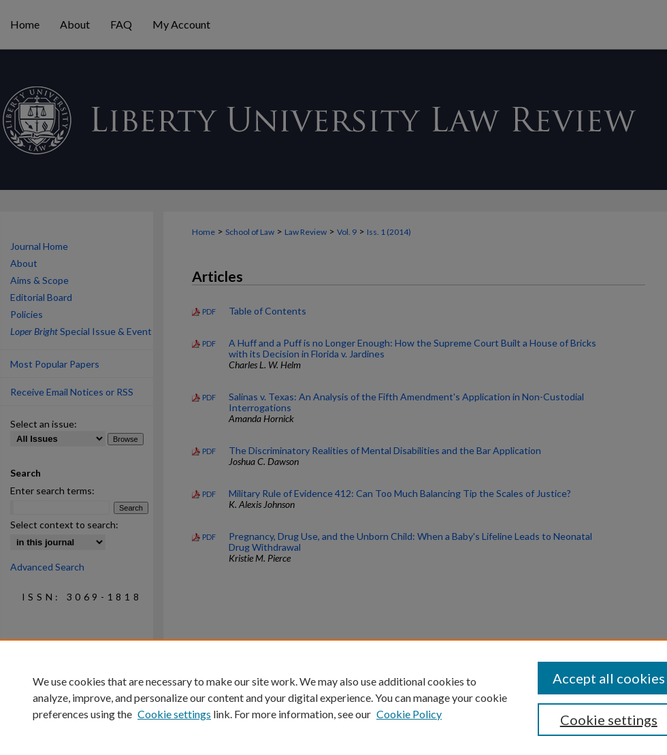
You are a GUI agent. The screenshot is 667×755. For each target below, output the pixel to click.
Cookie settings (174, 713)
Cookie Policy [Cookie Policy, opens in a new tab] (409, 713)
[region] (333, 697)
